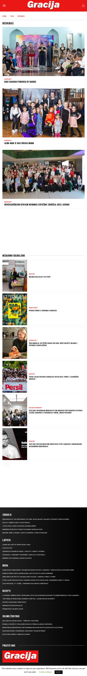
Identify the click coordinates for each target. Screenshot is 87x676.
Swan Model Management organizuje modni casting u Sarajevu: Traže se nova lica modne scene (38, 570)
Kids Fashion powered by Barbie (20, 81)
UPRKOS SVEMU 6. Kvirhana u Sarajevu (43, 310)
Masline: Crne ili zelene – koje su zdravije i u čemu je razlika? (24, 533)
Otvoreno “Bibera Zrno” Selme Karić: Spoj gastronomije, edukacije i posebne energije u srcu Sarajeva (40, 595)
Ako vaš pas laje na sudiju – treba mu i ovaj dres (20, 621)
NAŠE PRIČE (33, 307)
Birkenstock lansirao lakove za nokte (17, 558)
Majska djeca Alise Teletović (39, 276)
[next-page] (7, 464)
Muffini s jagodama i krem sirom (14, 602)
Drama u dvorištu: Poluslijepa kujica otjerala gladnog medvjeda (27, 624)
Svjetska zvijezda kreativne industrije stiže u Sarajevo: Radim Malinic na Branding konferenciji (55, 445)
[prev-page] (3, 464)
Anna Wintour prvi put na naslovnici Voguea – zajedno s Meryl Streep (28, 577)
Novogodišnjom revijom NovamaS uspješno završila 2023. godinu (37, 204)
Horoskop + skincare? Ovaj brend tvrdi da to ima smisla (23, 555)
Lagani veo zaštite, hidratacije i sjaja (16, 544)
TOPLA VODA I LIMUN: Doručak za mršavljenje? (19, 526)
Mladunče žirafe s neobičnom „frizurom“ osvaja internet (24, 631)
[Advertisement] (43, 231)
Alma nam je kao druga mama (19, 143)
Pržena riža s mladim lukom (12, 609)
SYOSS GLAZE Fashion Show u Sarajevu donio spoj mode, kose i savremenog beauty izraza (35, 580)
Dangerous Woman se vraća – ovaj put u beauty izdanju (23, 551)
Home (4, 16)
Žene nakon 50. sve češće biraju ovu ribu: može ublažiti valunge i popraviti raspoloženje (53, 344)
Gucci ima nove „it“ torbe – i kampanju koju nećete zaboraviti (25, 583)
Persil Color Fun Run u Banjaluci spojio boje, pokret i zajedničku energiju (54, 377)
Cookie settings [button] (45, 672)
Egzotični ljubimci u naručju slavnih (16, 634)
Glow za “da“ (7, 548)
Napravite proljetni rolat (12, 605)
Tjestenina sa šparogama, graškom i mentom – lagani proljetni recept (28, 599)
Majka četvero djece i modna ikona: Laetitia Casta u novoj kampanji (27, 573)
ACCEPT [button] (58, 672)
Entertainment (35, 407)
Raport (8, 79)
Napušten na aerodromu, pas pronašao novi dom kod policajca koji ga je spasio (32, 627)
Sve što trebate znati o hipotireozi (16, 522)
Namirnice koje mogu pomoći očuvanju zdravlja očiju (22, 529)
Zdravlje (33, 340)
